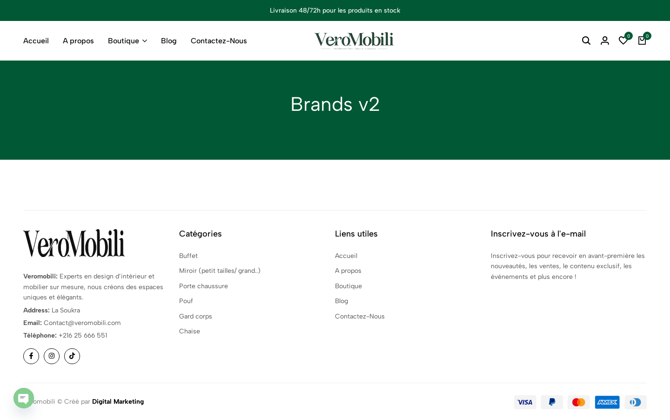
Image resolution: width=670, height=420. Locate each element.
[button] (623, 41)
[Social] (31, 356)
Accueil (36, 40)
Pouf (186, 301)
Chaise (189, 331)
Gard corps (195, 316)
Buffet (188, 256)
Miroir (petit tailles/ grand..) (220, 271)
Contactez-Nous (219, 40)
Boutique (123, 40)
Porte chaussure (203, 286)
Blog (169, 40)
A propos (78, 40)
